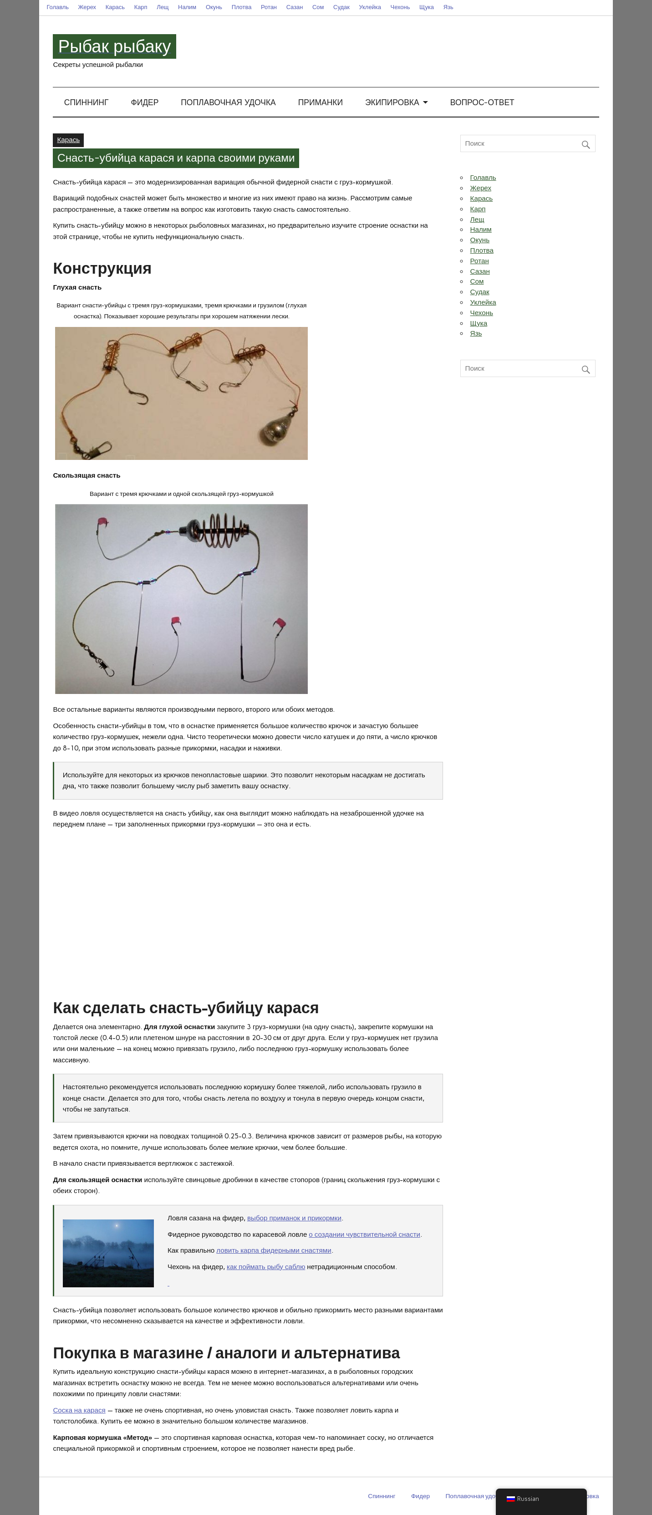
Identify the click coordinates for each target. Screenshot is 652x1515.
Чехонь (400, 7)
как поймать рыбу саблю (266, 1267)
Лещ (162, 7)
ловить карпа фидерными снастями (273, 1250)
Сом (318, 7)
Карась (115, 7)
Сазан (294, 7)
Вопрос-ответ (482, 102)
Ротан (269, 7)
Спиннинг (86, 102)
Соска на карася (79, 1410)
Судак (341, 7)
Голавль (57, 7)
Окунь (214, 7)
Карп (141, 7)
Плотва (242, 7)
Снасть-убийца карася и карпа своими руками (176, 158)
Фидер (144, 102)
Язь (448, 7)
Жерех (87, 7)
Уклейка (370, 7)
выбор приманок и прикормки (294, 1218)
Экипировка (392, 102)
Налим (187, 7)
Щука (426, 7)
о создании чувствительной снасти (364, 1234)
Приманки (320, 102)
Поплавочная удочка (228, 102)
